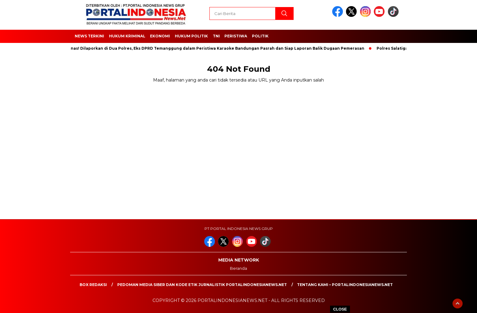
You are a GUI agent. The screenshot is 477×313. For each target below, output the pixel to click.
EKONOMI (160, 36)
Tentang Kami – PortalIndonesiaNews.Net (345, 284)
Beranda (238, 268)
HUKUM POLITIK (191, 36)
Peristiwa (235, 36)
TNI (216, 36)
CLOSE (340, 309)
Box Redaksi (93, 284)
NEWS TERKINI (89, 36)
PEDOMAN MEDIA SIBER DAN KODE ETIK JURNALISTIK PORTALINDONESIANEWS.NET (202, 284)
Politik (260, 36)
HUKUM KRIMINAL (127, 36)
